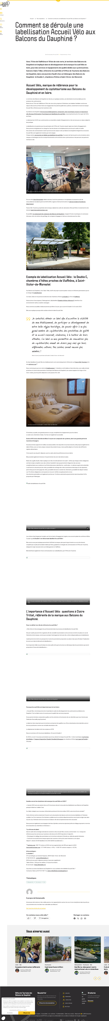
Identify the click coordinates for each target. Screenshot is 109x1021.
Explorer (47, 7)
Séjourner (57, 7)
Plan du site (28, 1016)
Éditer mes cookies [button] (69, 1016)
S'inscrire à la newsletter (46, 1005)
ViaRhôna (78, 296)
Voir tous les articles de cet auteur (36, 908)
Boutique (67, 1008)
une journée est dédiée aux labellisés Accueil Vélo (50, 135)
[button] (58, 1)
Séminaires (68, 998)
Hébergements (30, 882)
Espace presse (68, 1005)
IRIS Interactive (87, 1016)
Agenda (76, 7)
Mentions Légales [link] (36, 1016)
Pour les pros (38, 882)
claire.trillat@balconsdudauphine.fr (58, 871)
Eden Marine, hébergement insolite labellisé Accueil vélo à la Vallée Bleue (87, 969)
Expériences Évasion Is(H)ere (56, 967)
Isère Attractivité (38, 199)
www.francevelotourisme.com (40, 210)
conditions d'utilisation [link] (69, 1018)
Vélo (44, 882)
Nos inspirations (41, 18)
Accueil (32, 18)
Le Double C (65, 296)
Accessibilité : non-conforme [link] (48, 1016)
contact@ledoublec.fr (43, 858)
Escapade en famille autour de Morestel (26, 968)
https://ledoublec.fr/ (40, 864)
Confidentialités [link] (60, 1016)
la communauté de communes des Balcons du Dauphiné (50, 214)
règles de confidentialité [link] (55, 1018)
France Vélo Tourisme (81, 362)
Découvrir (90, 1002)
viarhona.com (34, 364)
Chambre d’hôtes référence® (67, 300)
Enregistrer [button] (44, 918)
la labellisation (37, 293)
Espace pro (68, 1002)
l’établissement (51, 368)
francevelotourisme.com (34, 847)
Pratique (67, 7)
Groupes (67, 995)
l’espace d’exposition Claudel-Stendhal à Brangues (50, 739)
